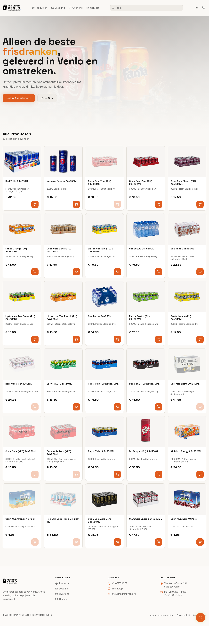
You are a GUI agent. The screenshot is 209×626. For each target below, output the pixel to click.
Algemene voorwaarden (161, 615)
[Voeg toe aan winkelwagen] (35, 204)
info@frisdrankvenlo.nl (122, 593)
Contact (93, 7)
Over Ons (47, 98)
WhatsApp (115, 588)
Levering (58, 7)
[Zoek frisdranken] (146, 8)
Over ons (76, 7)
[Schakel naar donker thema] (197, 8)
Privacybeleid (183, 615)
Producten (39, 7)
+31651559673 (117, 583)
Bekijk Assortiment (19, 98)
